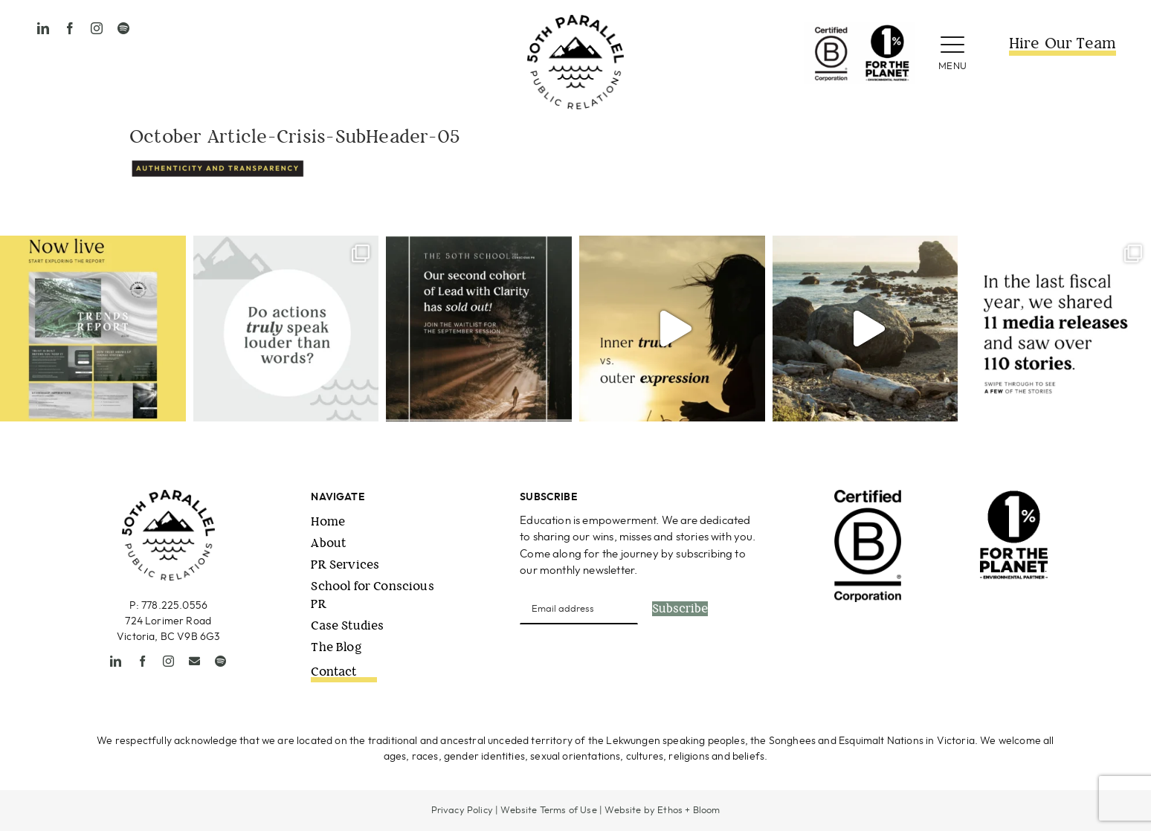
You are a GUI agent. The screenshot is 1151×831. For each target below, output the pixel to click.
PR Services (345, 564)
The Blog (336, 647)
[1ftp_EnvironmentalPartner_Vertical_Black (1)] (1013, 496)
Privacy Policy (462, 810)
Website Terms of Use (548, 810)
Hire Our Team (1062, 43)
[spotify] (123, 28)
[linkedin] (43, 28)
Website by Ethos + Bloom (662, 810)
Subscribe (680, 608)
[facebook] (70, 28)
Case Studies (347, 625)
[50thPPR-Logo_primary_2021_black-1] (575, 21)
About (328, 543)
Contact (333, 671)
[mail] (194, 661)
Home (328, 521)
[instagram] (97, 28)
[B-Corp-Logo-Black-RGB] (867, 496)
